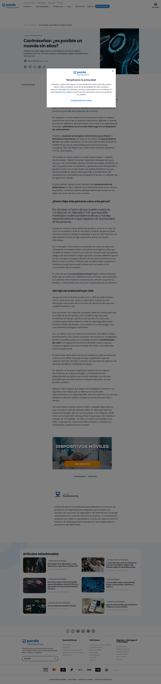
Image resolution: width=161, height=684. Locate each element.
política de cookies (64, 92)
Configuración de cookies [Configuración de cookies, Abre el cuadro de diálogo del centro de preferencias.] (81, 100)
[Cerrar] (112, 71)
